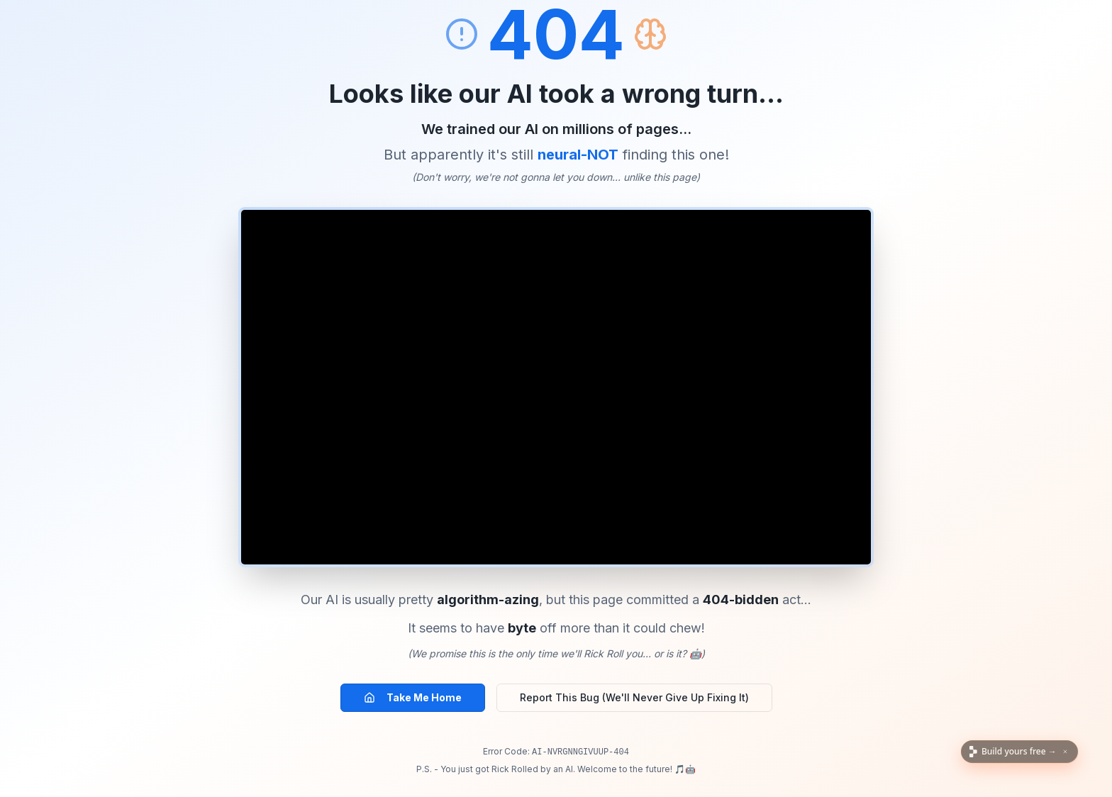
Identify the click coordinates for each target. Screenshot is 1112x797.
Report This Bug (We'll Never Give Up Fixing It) (634, 697)
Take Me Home (413, 697)
